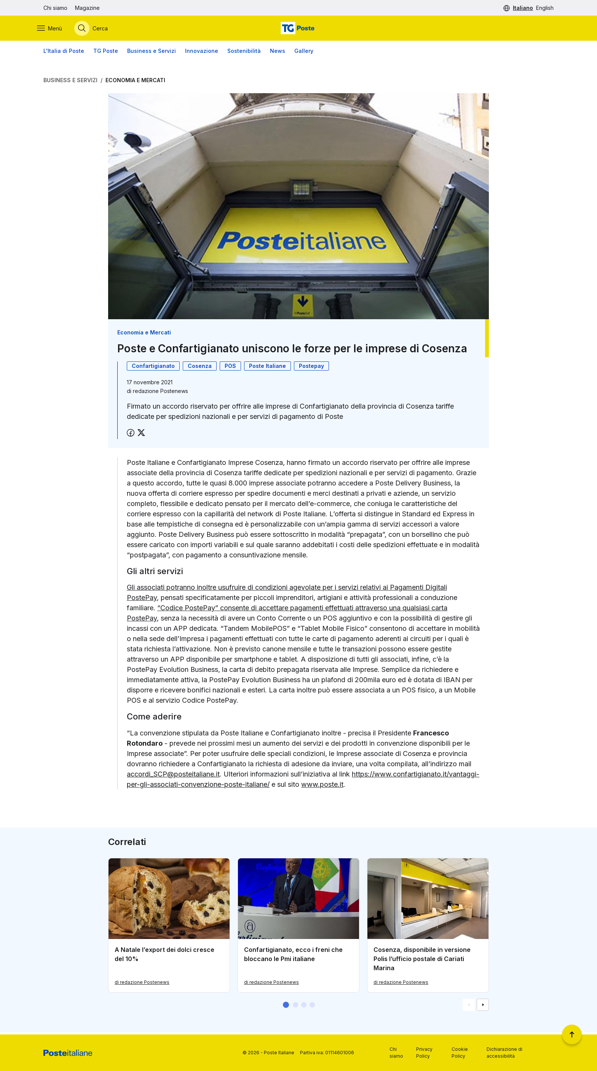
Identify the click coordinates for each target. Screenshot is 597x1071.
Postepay (311, 367)
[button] (286, 1007)
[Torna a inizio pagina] (572, 1034)
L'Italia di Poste (63, 53)
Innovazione (201, 53)
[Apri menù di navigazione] (56, 29)
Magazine (87, 8)
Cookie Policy (460, 1052)
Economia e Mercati (135, 82)
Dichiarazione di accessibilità (504, 1052)
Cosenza (200, 367)
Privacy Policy (424, 1052)
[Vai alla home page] (298, 29)
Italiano (523, 8)
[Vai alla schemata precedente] (469, 1007)
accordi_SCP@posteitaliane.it (173, 776)
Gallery (303, 53)
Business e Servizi (151, 53)
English (545, 8)
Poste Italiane (267, 367)
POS (230, 367)
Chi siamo (55, 8)
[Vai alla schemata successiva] (483, 1007)
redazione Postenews (160, 393)
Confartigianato (153, 367)
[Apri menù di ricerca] (97, 29)
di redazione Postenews (142, 984)
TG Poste (105, 53)
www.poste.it (322, 786)
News (277, 53)
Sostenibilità (244, 53)
